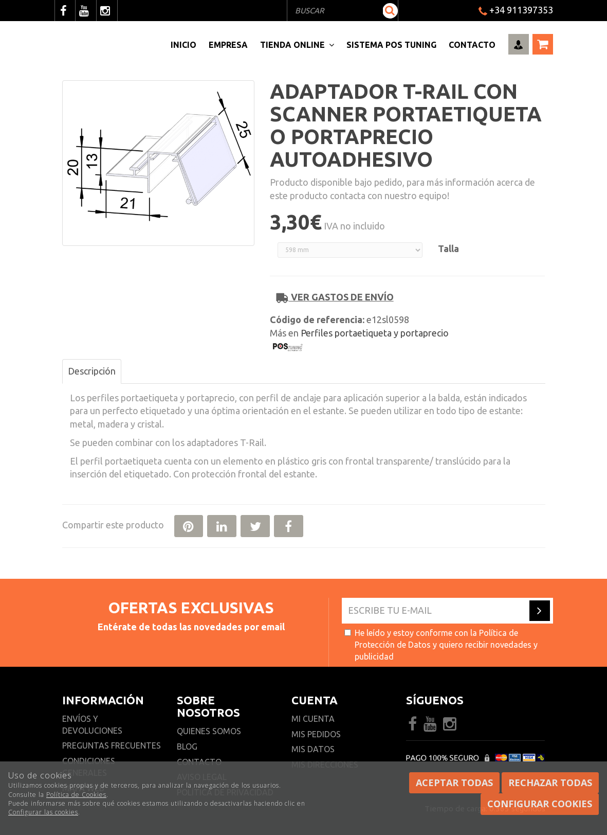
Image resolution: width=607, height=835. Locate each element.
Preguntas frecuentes (111, 745)
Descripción (92, 371)
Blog (187, 746)
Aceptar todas (454, 782)
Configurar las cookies (43, 812)
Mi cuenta (313, 718)
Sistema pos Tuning (391, 44)
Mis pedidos (316, 734)
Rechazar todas (550, 782)
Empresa (228, 44)
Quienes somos (209, 731)
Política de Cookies (76, 794)
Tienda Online (297, 44)
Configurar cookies (539, 803)
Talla (448, 248)
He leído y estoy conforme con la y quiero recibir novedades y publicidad (441, 644)
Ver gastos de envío (335, 297)
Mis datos (313, 749)
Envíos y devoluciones (93, 724)
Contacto (472, 44)
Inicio (183, 44)
